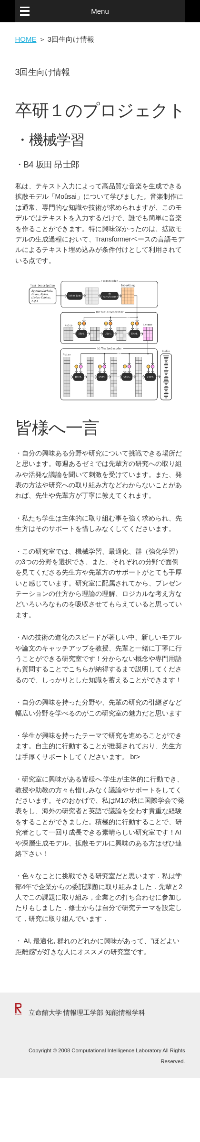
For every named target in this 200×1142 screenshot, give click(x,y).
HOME (26, 39)
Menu (100, 11)
